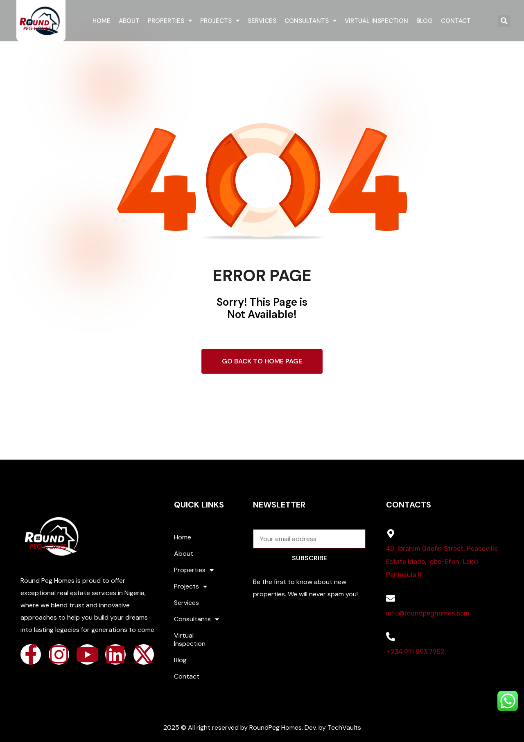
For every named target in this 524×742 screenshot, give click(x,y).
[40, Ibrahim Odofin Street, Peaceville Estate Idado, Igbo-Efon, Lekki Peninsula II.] (390, 533)
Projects (219, 21)
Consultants (311, 21)
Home (102, 21)
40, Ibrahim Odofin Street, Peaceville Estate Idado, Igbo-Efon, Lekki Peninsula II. (442, 562)
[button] (504, 21)
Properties (170, 21)
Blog (424, 21)
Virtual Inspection (376, 21)
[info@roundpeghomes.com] (390, 598)
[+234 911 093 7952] (390, 636)
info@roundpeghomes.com (428, 613)
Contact (456, 21)
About (129, 21)
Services (262, 21)
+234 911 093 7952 (415, 652)
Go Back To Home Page (262, 361)
